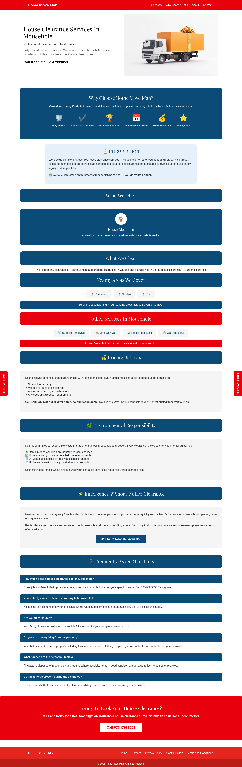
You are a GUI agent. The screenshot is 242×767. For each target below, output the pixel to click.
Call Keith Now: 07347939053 (121, 539)
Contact (207, 5)
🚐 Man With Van (105, 332)
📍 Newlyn (124, 294)
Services (156, 5)
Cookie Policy (174, 753)
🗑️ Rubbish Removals (71, 332)
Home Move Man (42, 5)
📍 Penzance (99, 294)
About (195, 5)
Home (123, 753)
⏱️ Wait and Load (173, 332)
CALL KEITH (4, 383)
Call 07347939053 (121, 727)
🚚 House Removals (139, 332)
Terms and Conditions (200, 753)
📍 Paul (146, 294)
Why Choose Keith (177, 5)
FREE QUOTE (238, 383)
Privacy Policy (153, 753)
